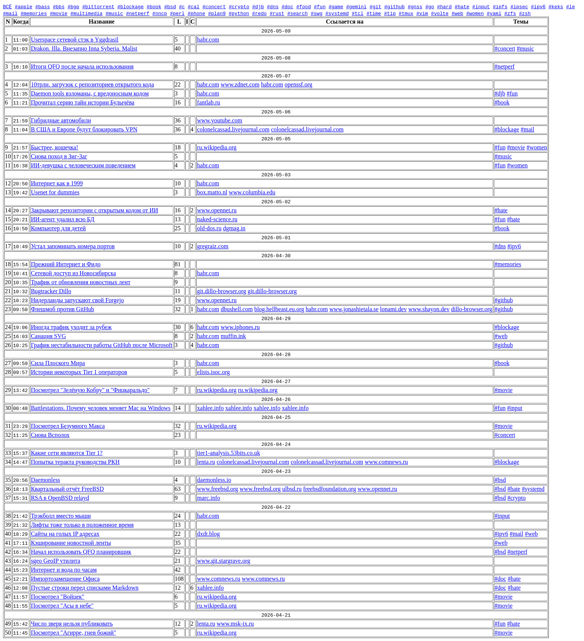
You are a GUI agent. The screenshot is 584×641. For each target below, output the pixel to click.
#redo (259, 13)
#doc (287, 6)
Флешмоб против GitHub (62, 309)
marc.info (208, 498)
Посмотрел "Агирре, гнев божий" (73, 632)
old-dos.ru (209, 228)
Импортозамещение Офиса (65, 578)
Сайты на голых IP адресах (65, 534)
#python (239, 13)
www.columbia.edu (252, 192)
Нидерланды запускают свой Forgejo (77, 300)
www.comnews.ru (386, 462)
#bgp (73, 6)
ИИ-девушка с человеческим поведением (83, 165)
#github (394, 6)
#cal (193, 6)
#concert (214, 6)
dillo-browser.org (471, 309)
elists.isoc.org (213, 372)
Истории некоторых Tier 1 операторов (79, 372)
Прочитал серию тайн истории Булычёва (82, 102)
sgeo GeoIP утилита (55, 561)
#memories (34, 13)
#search (297, 13)
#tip (390, 13)
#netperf (137, 13)
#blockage (130, 6)
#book (154, 6)
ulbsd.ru (292, 489)
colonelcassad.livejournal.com (233, 129)
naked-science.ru (217, 219)
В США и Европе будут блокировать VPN (84, 129)
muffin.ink (233, 336)
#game (336, 6)
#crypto (239, 6)
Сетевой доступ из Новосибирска (73, 273)
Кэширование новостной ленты (71, 543)
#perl (177, 13)
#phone (196, 13)
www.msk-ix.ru (235, 623)
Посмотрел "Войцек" (57, 596)
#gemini (356, 6)
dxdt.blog (208, 534)
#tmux (406, 13)
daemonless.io (214, 480)
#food (303, 6)
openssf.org (298, 84)
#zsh (524, 13)
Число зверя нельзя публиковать (72, 623)
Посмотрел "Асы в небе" (62, 605)
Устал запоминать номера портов (73, 246)
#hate (461, 6)
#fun (319, 6)
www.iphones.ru (240, 327)
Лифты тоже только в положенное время (82, 525)
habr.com (208, 39)
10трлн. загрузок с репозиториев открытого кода (92, 84)
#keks (555, 6)
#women (475, 13)
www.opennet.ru (217, 210)
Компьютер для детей (58, 228)
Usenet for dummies (55, 192)
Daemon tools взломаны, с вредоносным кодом (90, 93)
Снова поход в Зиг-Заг (59, 156)
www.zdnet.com (239, 84)
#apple (23, 6)
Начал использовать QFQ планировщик (81, 552)
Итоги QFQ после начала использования (82, 66)
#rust (277, 13)
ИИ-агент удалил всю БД (62, 219)
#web (457, 13)
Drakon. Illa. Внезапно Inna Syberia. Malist (84, 48)
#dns (273, 6)
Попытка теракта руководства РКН (75, 462)
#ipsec (519, 6)
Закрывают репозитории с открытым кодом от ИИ (94, 210)
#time (373, 13)
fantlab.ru (208, 102)
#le (570, 6)
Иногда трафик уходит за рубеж (71, 327)
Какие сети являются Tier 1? (67, 453)
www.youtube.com (219, 120)
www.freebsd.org (217, 489)
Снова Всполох (50, 435)
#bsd (170, 6)
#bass (42, 6)
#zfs (510, 13)
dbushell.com (236, 309)
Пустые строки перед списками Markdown (85, 587)
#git (375, 6)
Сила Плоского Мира (58, 363)
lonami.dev (393, 309)
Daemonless (45, 480)
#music (114, 13)
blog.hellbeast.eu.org (279, 309)
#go (429, 6)
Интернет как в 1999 (57, 183)
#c (182, 6)
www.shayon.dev (429, 309)
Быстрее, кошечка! (54, 147)
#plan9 (217, 13)
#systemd (337, 13)
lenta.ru (206, 462)
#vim (422, 13)
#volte (439, 13)
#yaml (494, 13)
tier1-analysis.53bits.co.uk (228, 453)
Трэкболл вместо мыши (61, 516)
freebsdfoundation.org (329, 489)
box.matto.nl (212, 192)
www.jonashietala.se (353, 309)
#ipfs (500, 6)
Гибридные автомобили (61, 120)
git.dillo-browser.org (221, 291)
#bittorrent (98, 6)
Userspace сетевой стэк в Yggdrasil (74, 39)
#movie (58, 13)
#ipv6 (538, 6)
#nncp (159, 13)
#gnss (415, 6)
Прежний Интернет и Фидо (65, 264)
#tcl (358, 13)
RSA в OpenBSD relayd (60, 498)
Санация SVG (48, 336)
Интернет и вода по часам (64, 569)
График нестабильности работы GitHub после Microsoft (101, 345)
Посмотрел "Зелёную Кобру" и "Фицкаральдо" (90, 390)
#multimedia (86, 13)
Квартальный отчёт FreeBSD (67, 489)
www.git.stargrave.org (223, 561)
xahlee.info (210, 408)
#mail (10, 13)
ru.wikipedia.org (216, 147)
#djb (258, 6)
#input (481, 6)
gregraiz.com (212, 246)
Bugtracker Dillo (51, 291)
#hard (444, 6)
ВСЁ (7, 6)
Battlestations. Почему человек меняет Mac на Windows (100, 408)
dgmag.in (234, 228)
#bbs (58, 6)
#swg (316, 13)
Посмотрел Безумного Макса (67, 426)
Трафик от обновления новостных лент (80, 282)
